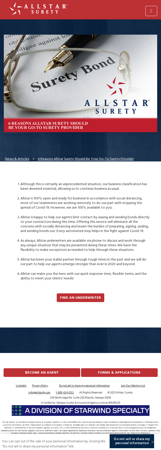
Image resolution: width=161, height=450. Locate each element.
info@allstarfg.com (39, 392)
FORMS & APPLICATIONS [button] (119, 372)
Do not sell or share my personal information (84, 386)
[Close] (152, 443)
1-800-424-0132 (65, 392)
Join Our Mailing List (133, 386)
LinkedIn (21, 386)
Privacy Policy (40, 386)
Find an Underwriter (80, 298)
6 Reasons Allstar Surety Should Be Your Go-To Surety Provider (86, 159)
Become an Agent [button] (42, 372)
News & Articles (17, 159)
